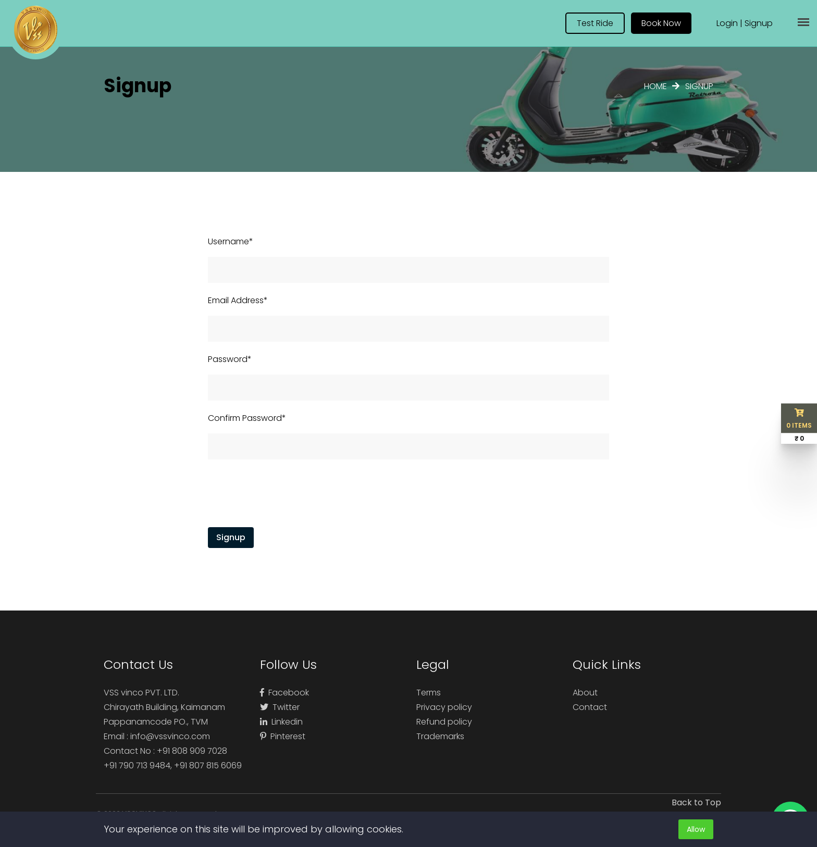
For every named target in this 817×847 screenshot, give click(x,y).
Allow (696, 829)
